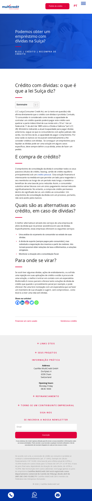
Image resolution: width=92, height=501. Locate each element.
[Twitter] (32, 302)
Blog (18, 51)
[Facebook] (17, 302)
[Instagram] (27, 302)
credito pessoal (44, 174)
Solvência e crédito (69, 321)
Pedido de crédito (55, 6)
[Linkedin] (22, 302)
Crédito (30, 51)
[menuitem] (75, 6)
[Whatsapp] (36, 302)
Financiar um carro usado (26, 321)
